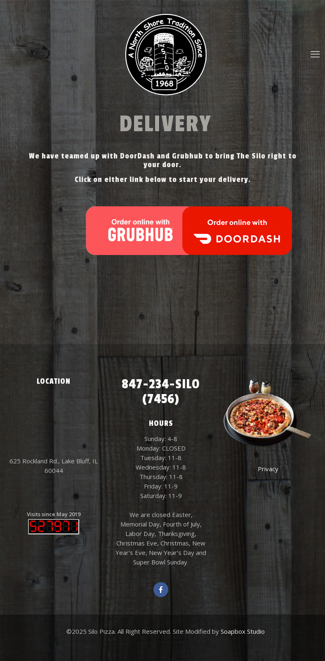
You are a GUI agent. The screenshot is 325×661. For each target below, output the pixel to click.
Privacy (268, 469)
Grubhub (187, 156)
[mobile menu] (315, 54)
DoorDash (137, 156)
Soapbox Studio (243, 631)
